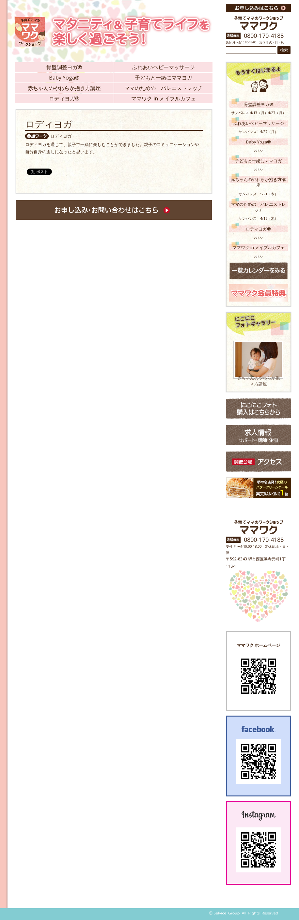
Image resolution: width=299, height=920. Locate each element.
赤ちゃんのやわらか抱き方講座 (64, 88)
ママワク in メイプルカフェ (163, 98)
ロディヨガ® (64, 98)
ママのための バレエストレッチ (163, 88)
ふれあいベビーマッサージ (163, 67)
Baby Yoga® (64, 77)
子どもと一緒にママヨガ (163, 77)
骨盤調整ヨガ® (64, 67)
